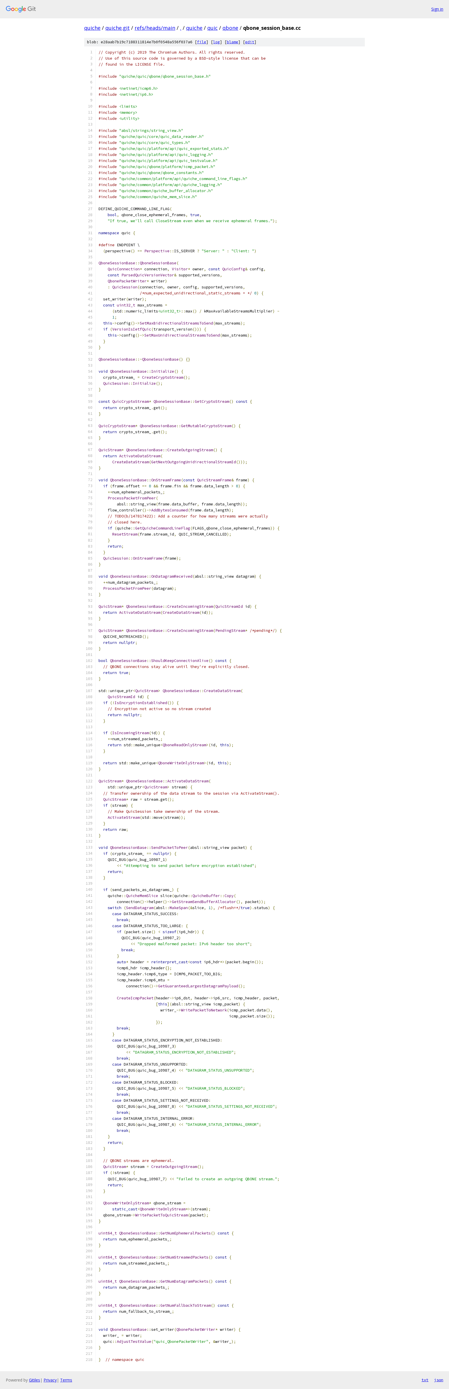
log (216, 42)
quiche (92, 27)
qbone (230, 27)
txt (425, 1379)
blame (232, 42)
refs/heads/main (155, 27)
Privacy (50, 1380)
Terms (66, 1380)
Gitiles (34, 1380)
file (201, 42)
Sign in (437, 9)
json (438, 1379)
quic (212, 27)
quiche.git (117, 27)
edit (249, 42)
